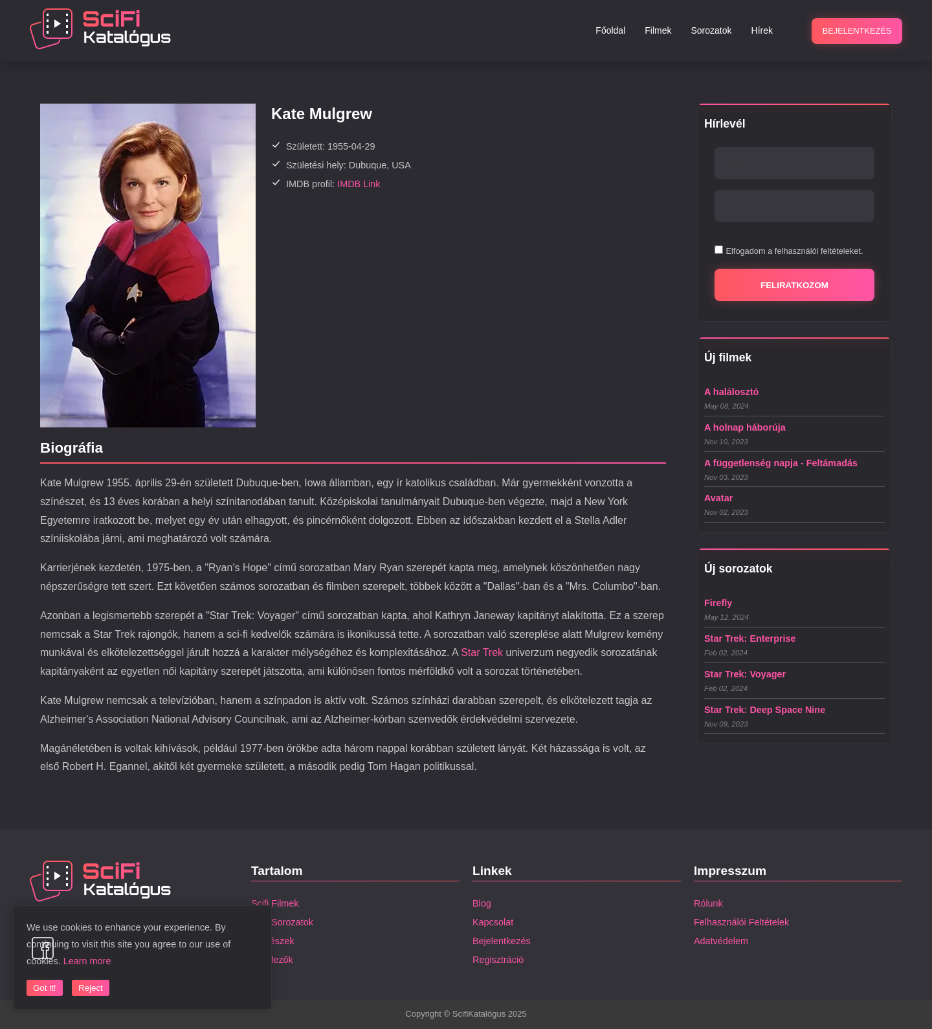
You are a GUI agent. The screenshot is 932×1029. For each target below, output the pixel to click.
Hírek (762, 30)
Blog (481, 903)
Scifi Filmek (275, 903)
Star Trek (482, 652)
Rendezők (272, 960)
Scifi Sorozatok (282, 922)
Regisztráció (498, 960)
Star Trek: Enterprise (750, 638)
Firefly (718, 603)
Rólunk (708, 903)
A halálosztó (731, 392)
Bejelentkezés (501, 941)
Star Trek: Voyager (745, 674)
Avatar (718, 498)
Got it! (44, 988)
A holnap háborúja (745, 427)
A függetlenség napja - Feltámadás (781, 463)
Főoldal (610, 30)
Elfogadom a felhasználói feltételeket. (794, 251)
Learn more (87, 961)
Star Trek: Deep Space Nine (764, 710)
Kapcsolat (492, 922)
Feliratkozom (794, 285)
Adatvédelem (721, 941)
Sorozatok (711, 30)
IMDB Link (358, 184)
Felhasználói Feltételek (741, 922)
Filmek (658, 30)
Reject (90, 988)
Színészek (272, 941)
